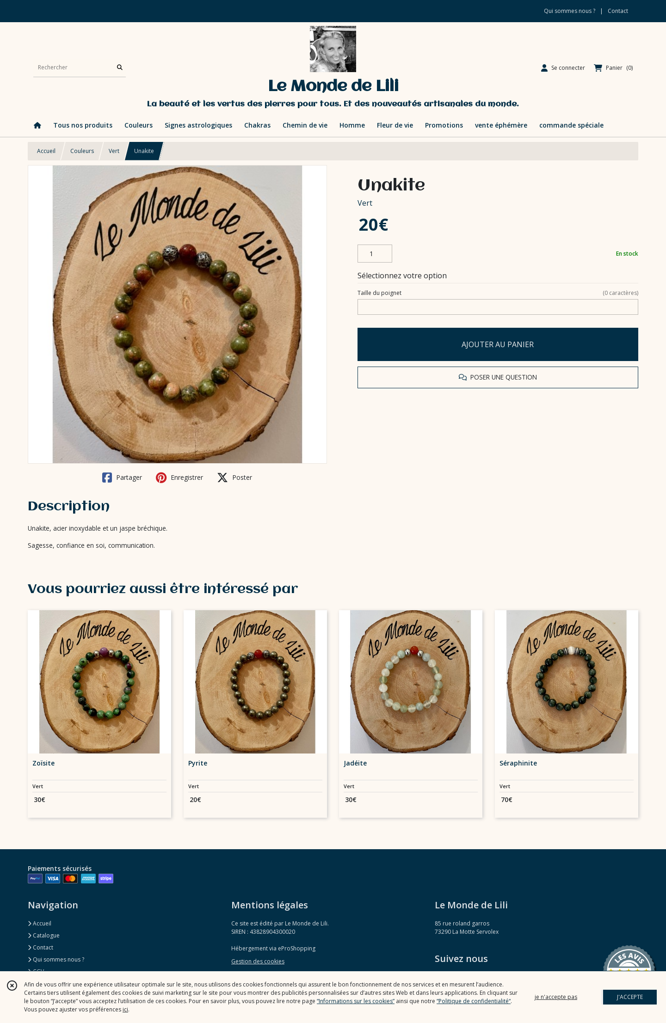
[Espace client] (563, 68)
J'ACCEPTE (630, 997)
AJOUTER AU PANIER (498, 344)
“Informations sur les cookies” (356, 1001)
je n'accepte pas (556, 997)
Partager (122, 477)
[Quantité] (375, 254)
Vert (114, 151)
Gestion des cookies (257, 961)
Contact (618, 11)
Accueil (46, 151)
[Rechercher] (120, 68)
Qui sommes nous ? (56, 959)
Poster (234, 477)
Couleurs (82, 151)
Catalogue (44, 935)
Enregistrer (179, 477)
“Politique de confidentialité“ (474, 1001)
